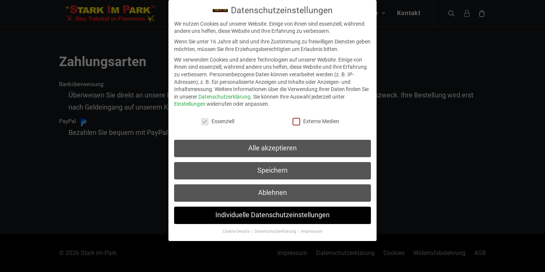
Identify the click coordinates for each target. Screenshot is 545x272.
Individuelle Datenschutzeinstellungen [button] (272, 211)
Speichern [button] (272, 166)
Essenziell (217, 117)
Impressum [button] (311, 227)
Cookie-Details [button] (237, 227)
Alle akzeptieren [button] (272, 144)
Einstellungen (190, 100)
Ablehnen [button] (272, 189)
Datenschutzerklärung (224, 93)
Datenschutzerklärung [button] (276, 227)
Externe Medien (316, 117)
